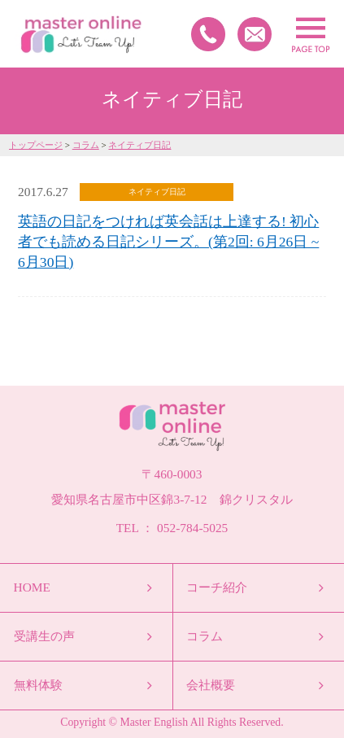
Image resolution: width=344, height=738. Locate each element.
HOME (32, 587)
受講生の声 (44, 636)
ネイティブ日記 (139, 145)
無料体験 (38, 685)
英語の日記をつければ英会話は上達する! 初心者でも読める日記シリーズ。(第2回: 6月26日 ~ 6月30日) (168, 241)
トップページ (36, 145)
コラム (85, 145)
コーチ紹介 (216, 587)
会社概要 (210, 685)
